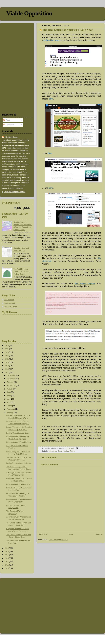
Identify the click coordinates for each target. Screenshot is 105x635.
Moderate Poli (9, 303)
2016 (7, 548)
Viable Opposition (29, 13)
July (8, 392)
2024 (7, 349)
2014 (7, 555)
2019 (7, 366)
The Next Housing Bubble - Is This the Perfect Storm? (21, 271)
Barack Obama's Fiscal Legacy (18, 442)
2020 (7, 362)
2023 (7, 352)
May (9, 399)
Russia (60, 451)
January (10, 412)
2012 (7, 562)
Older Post (98, 534)
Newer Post (42, 534)
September (11, 386)
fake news (53, 451)
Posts (6, 120)
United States (69, 451)
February (10, 409)
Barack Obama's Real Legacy (18, 484)
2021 (7, 359)
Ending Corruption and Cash (17, 433)
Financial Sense (10, 307)
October (10, 382)
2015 (7, 552)
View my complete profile (14, 192)
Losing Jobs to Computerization (19, 463)
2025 (7, 346)
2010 (7, 568)
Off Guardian (9, 300)
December (11, 375)
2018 (7, 369)
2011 (7, 565)
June (9, 396)
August (10, 389)
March (9, 406)
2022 (7, 356)
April (9, 402)
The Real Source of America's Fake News (67, 29)
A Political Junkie (11, 137)
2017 (7, 372)
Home (71, 534)
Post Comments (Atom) (58, 540)
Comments (8, 125)
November (11, 379)
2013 (7, 558)
